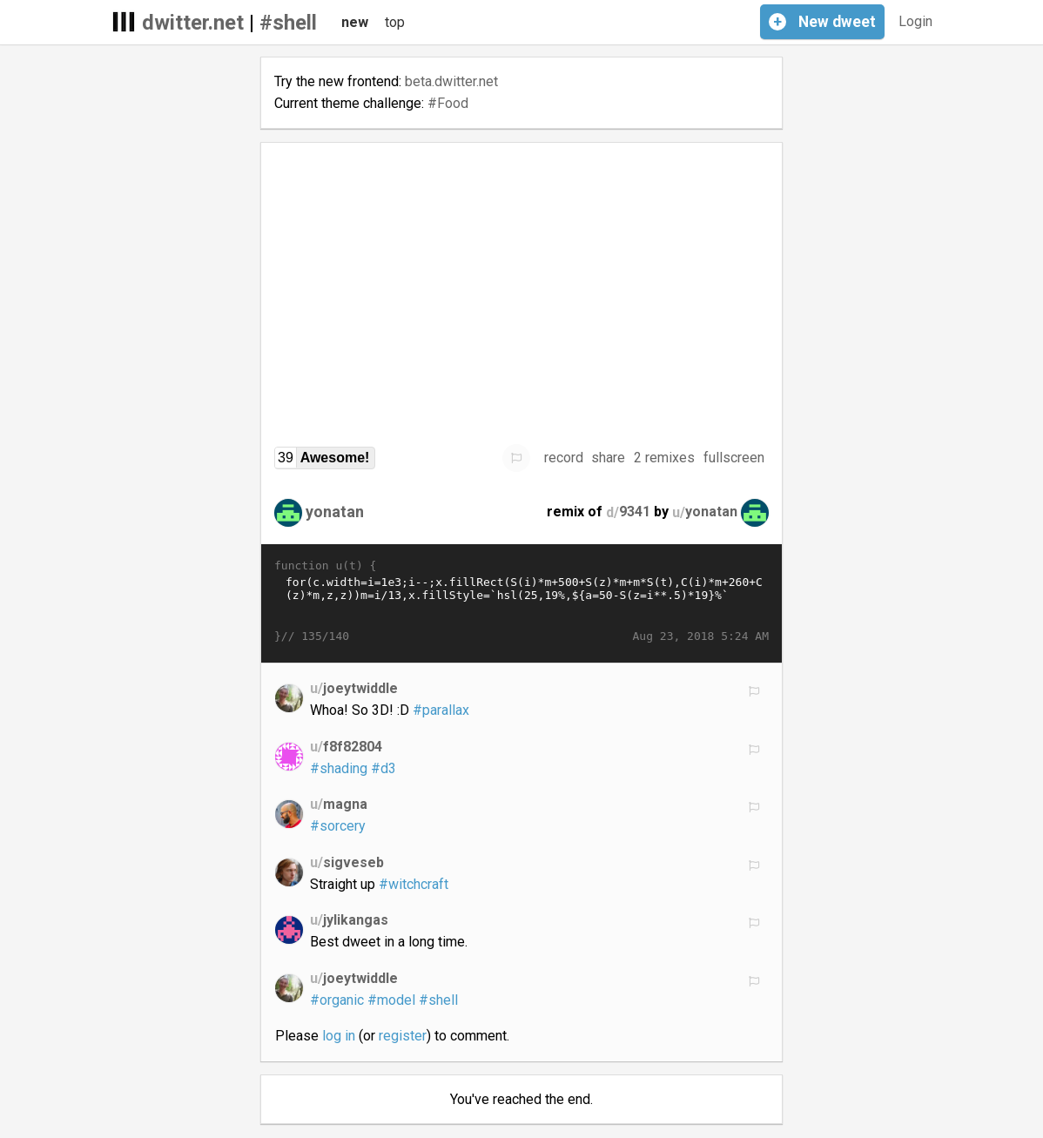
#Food (447, 103)
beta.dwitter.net (451, 81)
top (395, 22)
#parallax (441, 710)
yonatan (335, 511)
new (354, 22)
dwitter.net (193, 22)
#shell (288, 22)
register (403, 1035)
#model (391, 1000)
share (608, 457)
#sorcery (338, 826)
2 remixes (664, 457)
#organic (337, 1000)
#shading (338, 768)
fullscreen (733, 457)
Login (915, 21)
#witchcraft (413, 884)
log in (338, 1035)
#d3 (383, 768)
